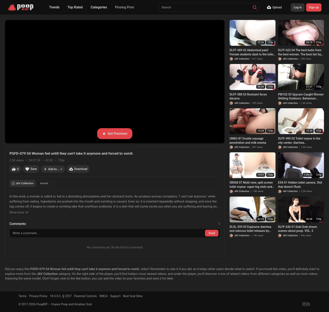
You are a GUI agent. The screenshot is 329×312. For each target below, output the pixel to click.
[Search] (255, 7)
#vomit (44, 183)
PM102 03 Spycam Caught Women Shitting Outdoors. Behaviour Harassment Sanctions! (301, 97)
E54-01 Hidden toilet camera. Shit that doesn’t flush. (300, 184)
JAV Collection (22, 183)
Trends (54, 7)
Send (211, 233)
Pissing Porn (124, 7)
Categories (99, 7)
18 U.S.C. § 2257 (61, 296)
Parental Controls (85, 296)
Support (115, 296)
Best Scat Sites (133, 296)
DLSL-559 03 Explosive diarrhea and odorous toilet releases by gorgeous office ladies (250, 229)
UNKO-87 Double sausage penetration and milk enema (248, 140)
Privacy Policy (38, 296)
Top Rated (75, 7)
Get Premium (114, 134)
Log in (298, 7)
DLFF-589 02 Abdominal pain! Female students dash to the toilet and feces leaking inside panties (252, 52)
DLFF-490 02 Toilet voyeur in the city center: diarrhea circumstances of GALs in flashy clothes (299, 141)
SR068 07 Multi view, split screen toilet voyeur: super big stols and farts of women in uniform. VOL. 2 (252, 185)
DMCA (103, 296)
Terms (22, 296)
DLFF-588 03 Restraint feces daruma (248, 96)
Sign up (314, 7)
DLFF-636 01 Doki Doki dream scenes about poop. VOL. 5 (297, 229)
